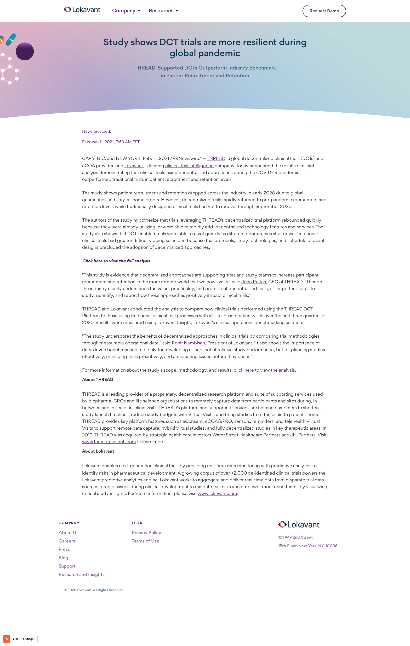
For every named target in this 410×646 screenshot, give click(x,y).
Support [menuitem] (67, 566)
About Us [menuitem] (68, 532)
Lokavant (133, 165)
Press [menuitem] (64, 549)
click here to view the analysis (264, 370)
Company (123, 10)
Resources (161, 10)
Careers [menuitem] (67, 541)
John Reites (253, 281)
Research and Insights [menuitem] (82, 574)
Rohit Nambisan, (189, 342)
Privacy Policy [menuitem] (146, 532)
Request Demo (324, 10)
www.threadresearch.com (109, 441)
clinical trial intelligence (189, 165)
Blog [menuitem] (63, 557)
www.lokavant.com (217, 493)
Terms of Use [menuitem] (145, 541)
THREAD (216, 158)
